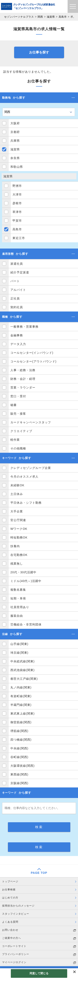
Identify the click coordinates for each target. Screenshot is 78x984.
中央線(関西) (19, 748)
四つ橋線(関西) (20, 739)
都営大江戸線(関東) (24, 678)
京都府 (15, 132)
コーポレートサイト (14, 946)
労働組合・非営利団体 (26, 624)
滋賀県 (51, 16)
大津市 (17, 194)
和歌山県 (16, 166)
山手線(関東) (19, 644)
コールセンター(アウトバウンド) (33, 361)
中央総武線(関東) (22, 661)
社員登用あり (19, 607)
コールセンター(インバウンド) (31, 352)
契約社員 (16, 307)
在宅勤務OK (18, 555)
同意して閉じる (39, 973)
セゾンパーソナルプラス (19, 16)
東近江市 (18, 238)
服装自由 (16, 615)
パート (15, 281)
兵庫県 (15, 140)
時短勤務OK (18, 537)
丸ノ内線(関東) (20, 687)
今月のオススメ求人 (24, 476)
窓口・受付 (18, 396)
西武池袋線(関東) (22, 670)
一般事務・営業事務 (24, 326)
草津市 (17, 212)
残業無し (16, 563)
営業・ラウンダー (22, 387)
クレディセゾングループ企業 (30, 468)
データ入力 (18, 344)
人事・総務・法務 (22, 370)
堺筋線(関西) (19, 731)
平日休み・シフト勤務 (26, 502)
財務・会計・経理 (22, 378)
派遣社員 (16, 263)
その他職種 (18, 448)
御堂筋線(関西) (20, 722)
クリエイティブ (21, 431)
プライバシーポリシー (15, 954)
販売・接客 (18, 413)
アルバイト (18, 289)
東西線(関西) (19, 774)
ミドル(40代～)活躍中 (25, 581)
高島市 (63, 16)
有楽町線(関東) (20, 696)
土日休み (16, 494)
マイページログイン (14, 962)
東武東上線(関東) (22, 713)
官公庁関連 (18, 520)
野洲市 (17, 185)
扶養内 (15, 546)
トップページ (10, 881)
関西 (40, 16)
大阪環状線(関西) (22, 765)
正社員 (15, 298)
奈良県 (15, 158)
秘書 (13, 405)
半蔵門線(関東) (20, 704)
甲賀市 (17, 220)
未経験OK (17, 485)
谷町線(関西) (19, 757)
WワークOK (18, 528)
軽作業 (15, 439)
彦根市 (17, 203)
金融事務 (16, 335)
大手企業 (16, 511)
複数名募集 (18, 589)
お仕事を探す (39, 52)
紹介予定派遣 (19, 272)
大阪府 (15, 123)
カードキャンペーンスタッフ (30, 422)
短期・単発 (18, 598)
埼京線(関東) (19, 652)
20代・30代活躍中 (23, 572)
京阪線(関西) (19, 783)
